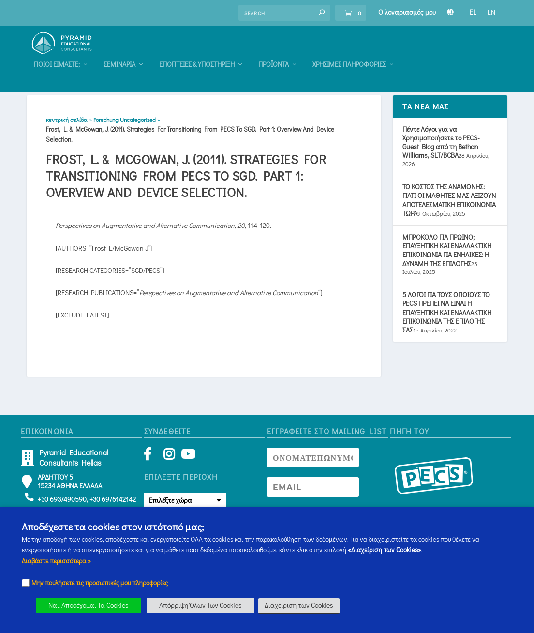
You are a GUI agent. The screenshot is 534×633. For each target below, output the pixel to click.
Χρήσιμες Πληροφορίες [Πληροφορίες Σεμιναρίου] (454, 53)
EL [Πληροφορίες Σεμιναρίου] (473, 11)
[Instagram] (169, 460)
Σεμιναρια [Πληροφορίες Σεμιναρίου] (224, 53)
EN (491, 11)
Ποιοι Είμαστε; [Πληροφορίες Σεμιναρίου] (162, 53)
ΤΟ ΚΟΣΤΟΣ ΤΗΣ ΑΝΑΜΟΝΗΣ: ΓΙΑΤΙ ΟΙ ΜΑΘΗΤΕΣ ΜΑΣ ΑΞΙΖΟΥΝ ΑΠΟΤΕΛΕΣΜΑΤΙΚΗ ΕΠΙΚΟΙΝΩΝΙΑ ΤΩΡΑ (449, 205)
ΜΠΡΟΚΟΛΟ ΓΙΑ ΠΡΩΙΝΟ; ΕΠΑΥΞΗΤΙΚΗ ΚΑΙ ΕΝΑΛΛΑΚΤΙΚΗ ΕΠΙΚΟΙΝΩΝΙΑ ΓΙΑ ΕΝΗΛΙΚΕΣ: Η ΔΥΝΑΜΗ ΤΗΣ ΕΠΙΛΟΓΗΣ (446, 254)
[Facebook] (152, 460)
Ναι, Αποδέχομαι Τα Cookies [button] (88, 605)
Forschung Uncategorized (124, 124)
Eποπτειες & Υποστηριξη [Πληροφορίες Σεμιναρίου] (302, 53)
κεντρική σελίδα (67, 124)
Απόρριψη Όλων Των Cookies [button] (200, 605)
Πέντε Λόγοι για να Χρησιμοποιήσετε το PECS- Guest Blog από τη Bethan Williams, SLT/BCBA (441, 147)
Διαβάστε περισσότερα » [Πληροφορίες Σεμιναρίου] (56, 561)
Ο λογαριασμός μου (407, 11)
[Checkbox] (26, 583)
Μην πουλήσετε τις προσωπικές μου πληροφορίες (99, 582)
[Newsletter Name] (313, 461)
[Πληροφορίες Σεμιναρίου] (450, 11)
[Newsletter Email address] (313, 491)
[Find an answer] (284, 13)
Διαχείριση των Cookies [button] (299, 605)
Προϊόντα (378, 53)
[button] (321, 12)
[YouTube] (186, 460)
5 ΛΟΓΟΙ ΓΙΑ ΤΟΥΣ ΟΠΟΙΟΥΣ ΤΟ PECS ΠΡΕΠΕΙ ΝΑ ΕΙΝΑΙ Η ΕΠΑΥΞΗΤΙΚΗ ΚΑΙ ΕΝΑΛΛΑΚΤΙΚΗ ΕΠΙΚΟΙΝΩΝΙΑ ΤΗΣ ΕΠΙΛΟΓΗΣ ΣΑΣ (446, 317)
